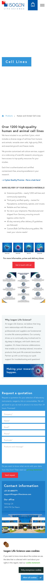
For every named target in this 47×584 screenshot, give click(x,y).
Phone (7, 433)
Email (6, 427)
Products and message (13, 446)
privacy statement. (35, 469)
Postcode (8, 440)
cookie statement (33, 562)
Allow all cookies (30, 577)
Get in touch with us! (23, 265)
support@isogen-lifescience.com (17, 494)
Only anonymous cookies (31, 570)
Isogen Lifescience (3, 116)
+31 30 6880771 (11, 490)
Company (8, 414)
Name (7, 420)
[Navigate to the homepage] (13, 5)
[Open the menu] (42, 5)
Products (9, 116)
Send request (10, 475)
